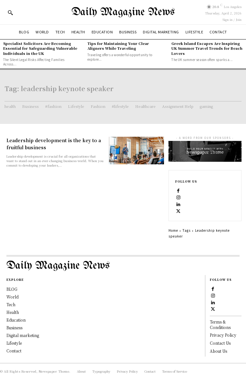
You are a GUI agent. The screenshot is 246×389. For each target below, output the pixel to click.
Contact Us (220, 343)
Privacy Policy (223, 335)
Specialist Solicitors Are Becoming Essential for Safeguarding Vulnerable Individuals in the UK (40, 48)
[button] (10, 12)
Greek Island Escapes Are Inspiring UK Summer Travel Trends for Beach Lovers (206, 48)
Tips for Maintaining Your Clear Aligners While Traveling (118, 46)
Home (173, 230)
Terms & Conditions (220, 324)
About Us (218, 351)
